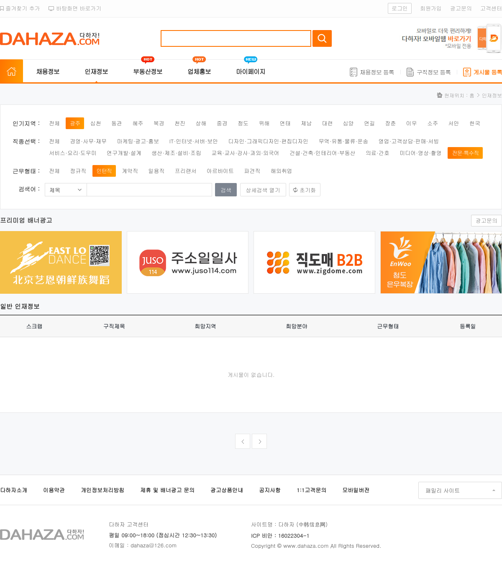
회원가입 (431, 8)
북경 (159, 123)
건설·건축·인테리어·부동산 (322, 153)
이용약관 (54, 490)
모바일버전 (355, 490)
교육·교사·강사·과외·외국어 (245, 153)
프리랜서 (186, 171)
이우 (411, 123)
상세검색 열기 (263, 190)
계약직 (130, 171)
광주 (75, 123)
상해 (200, 123)
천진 (179, 123)
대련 (327, 123)
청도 (243, 123)
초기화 (308, 190)
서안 (453, 123)
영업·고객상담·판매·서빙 (409, 141)
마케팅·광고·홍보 (138, 141)
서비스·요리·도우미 (73, 153)
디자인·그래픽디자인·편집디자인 (268, 141)
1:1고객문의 (311, 490)
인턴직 (104, 171)
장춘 (390, 123)
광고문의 (461, 8)
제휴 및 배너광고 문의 (167, 490)
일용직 (156, 171)
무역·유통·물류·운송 (344, 141)
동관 (116, 123)
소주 (432, 123)
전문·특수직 (465, 153)
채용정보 (47, 71)
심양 (348, 123)
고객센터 (491, 8)
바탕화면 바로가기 (75, 8)
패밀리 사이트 (442, 490)
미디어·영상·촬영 (421, 153)
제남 (306, 123)
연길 (369, 123)
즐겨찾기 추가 (20, 8)
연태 (285, 123)
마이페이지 (250, 71)
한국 (474, 123)
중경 (222, 123)
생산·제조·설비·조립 (176, 153)
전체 (54, 123)
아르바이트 (220, 171)
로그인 (400, 8)
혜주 (137, 123)
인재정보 (96, 71)
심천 (95, 123)
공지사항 (270, 490)
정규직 (78, 171)
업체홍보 (199, 71)
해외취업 (281, 171)
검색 (322, 38)
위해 (264, 123)
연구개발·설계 (124, 153)
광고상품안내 (226, 490)
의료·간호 (377, 153)
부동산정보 (147, 71)
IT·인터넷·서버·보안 (193, 141)
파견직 (252, 171)
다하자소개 (13, 490)
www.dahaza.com (305, 545)
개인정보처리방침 (102, 490)
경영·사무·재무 (88, 141)
